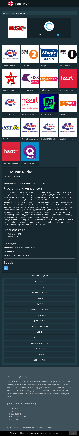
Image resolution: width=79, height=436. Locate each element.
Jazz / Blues (39, 321)
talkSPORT (15, 408)
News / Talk (39, 338)
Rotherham (12, 234)
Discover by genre (39, 275)
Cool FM (6, 139)
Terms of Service (27, 427)
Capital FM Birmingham (50, 139)
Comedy (39, 298)
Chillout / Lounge (39, 287)
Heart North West (29, 114)
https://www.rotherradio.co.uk (23, 247)
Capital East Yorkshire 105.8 (14, 114)
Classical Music (39, 293)
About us (40, 427)
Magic (43, 65)
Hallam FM (45, 90)
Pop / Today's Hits (39, 343)
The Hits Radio (47, 114)
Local (39, 332)
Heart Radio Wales (10, 163)
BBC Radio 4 (16, 414)
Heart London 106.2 (19, 416)
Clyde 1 (63, 114)
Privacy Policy (12, 427)
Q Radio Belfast (28, 163)
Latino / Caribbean (39, 326)
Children (39, 282)
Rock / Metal (39, 360)
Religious (39, 354)
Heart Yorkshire (66, 90)
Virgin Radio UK (9, 90)
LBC (12, 411)
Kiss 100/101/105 (29, 90)
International (39, 315)
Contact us (51, 427)
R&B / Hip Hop (40, 349)
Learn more (56, 433)
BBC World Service (18, 419)
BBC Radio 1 (65, 65)
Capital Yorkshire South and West (36, 139)
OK (73, 433)
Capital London (9, 65)
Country (39, 304)
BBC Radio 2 (27, 65)
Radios (6, 13)
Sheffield (11, 236)
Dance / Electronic (39, 310)
